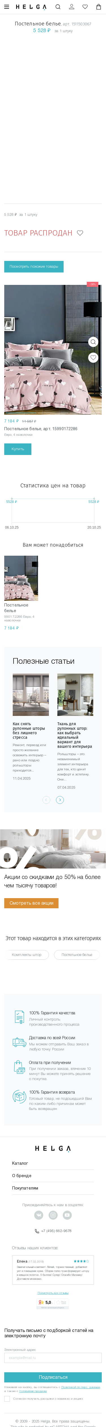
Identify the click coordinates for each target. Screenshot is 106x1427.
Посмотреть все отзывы (53, 1292)
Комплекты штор (26, 955)
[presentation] (60, 800)
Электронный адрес (20, 1350)
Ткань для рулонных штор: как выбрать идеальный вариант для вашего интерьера (74, 735)
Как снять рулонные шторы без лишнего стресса (29, 731)
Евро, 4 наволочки (18, 435)
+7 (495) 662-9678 (53, 1231)
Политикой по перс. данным (80, 1387)
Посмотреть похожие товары (34, 266)
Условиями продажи (33, 1391)
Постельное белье (77, 955)
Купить (18, 449)
